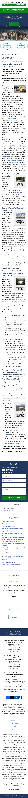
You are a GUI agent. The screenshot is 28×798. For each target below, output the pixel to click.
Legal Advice (14, 517)
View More (14, 617)
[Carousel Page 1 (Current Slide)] (9, 610)
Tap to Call (7, 5)
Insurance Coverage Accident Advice (12, 528)
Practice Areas (14, 504)
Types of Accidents (8, 508)
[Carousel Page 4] (16, 610)
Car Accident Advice (8, 521)
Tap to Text (20, 5)
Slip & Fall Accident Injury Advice (11, 531)
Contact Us (14, 24)
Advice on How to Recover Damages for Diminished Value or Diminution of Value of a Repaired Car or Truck (13, 539)
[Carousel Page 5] (18, 610)
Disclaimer (14, 720)
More (23, 24)
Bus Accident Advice (8, 524)
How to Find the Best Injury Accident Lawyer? (14, 548)
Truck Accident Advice (8, 526)
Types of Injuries (8, 511)
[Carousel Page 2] (12, 610)
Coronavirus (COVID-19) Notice (11, 564)
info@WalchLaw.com (12, 443)
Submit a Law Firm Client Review (14, 624)
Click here (16, 122)
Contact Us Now (14, 498)
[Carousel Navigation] (14, 609)
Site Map (14, 726)
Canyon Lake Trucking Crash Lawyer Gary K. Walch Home (14, 17)
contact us (5, 156)
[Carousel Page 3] (14, 610)
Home (4, 24)
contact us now (11, 118)
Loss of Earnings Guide (8, 562)
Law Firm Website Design (14, 796)
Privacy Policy (14, 723)
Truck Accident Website (14, 160)
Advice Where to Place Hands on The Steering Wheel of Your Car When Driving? (12, 558)
